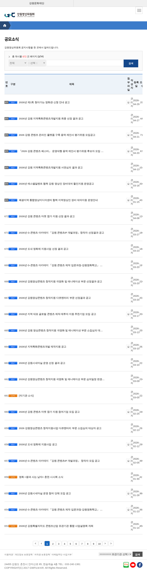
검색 (131, 63)
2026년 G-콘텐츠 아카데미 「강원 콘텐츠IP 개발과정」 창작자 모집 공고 (59, 460)
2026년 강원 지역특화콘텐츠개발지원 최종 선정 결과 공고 (51, 118)
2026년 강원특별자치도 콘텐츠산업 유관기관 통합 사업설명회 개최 (56, 526)
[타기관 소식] (26, 395)
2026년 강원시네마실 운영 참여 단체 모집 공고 (45, 493)
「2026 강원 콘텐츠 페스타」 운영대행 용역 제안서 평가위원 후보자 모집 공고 (62, 151)
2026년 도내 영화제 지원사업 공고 (38, 444)
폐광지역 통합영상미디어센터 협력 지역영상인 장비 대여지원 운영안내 (58, 200)
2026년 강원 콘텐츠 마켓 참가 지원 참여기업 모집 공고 (49, 411)
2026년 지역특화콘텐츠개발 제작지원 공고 (42, 346)
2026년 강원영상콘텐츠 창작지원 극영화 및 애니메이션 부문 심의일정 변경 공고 (62, 379)
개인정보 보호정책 (24, 554)
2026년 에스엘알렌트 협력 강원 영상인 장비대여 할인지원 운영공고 (56, 183)
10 (99, 544)
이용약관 (8, 554)
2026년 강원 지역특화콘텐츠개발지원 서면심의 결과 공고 (51, 167)
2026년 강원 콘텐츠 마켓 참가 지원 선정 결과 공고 (47, 216)
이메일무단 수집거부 (62, 554)
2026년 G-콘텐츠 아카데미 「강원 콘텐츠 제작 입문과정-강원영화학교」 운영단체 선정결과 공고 (62, 265)
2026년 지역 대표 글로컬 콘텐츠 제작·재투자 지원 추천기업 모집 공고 (57, 314)
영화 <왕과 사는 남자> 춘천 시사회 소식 (41, 477)
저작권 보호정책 (42, 554)
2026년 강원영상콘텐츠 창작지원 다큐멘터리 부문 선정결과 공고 (55, 297)
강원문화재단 (36, 3)
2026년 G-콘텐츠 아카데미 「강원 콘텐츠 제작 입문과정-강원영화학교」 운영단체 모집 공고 (62, 509)
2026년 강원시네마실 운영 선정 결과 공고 (42, 363)
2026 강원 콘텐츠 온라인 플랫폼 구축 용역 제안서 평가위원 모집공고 (57, 134)
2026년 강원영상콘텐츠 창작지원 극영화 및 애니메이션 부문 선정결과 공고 (60, 281)
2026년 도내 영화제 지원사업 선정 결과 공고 (43, 248)
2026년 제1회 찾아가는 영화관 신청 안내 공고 (44, 102)
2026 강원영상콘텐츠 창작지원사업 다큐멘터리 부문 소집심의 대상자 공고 (60, 428)
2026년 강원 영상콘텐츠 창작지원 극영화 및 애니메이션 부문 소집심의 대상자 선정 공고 (62, 330)
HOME (5, 25)
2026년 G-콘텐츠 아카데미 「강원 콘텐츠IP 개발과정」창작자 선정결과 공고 (61, 232)
